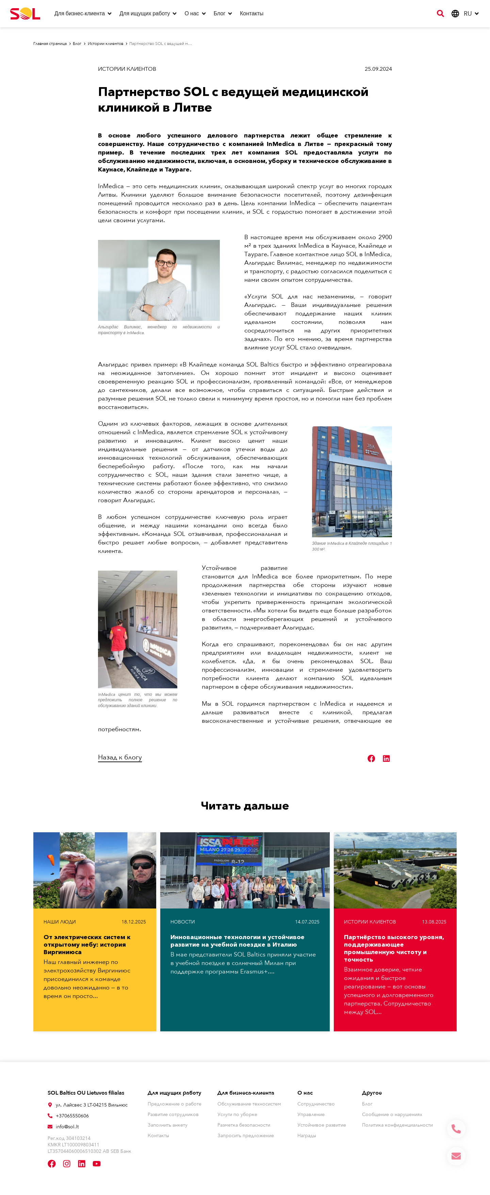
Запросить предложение (245, 1135)
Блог (367, 1104)
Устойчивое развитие (321, 1125)
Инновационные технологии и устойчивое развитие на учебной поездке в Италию (237, 940)
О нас (305, 1093)
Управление (311, 1114)
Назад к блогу (120, 757)
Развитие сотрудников (173, 1114)
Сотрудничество (316, 1104)
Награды (306, 1135)
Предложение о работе (174, 1104)
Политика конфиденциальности (397, 1125)
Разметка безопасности (243, 1125)
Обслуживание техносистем (249, 1104)
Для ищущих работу (174, 1093)
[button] (371, 758)
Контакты (158, 1135)
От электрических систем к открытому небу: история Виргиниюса (87, 944)
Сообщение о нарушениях (392, 1114)
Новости (182, 922)
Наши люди (60, 922)
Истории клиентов (127, 69)
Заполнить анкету (167, 1125)
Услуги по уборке (237, 1114)
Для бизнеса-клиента (245, 1093)
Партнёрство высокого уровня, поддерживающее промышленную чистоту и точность (394, 948)
